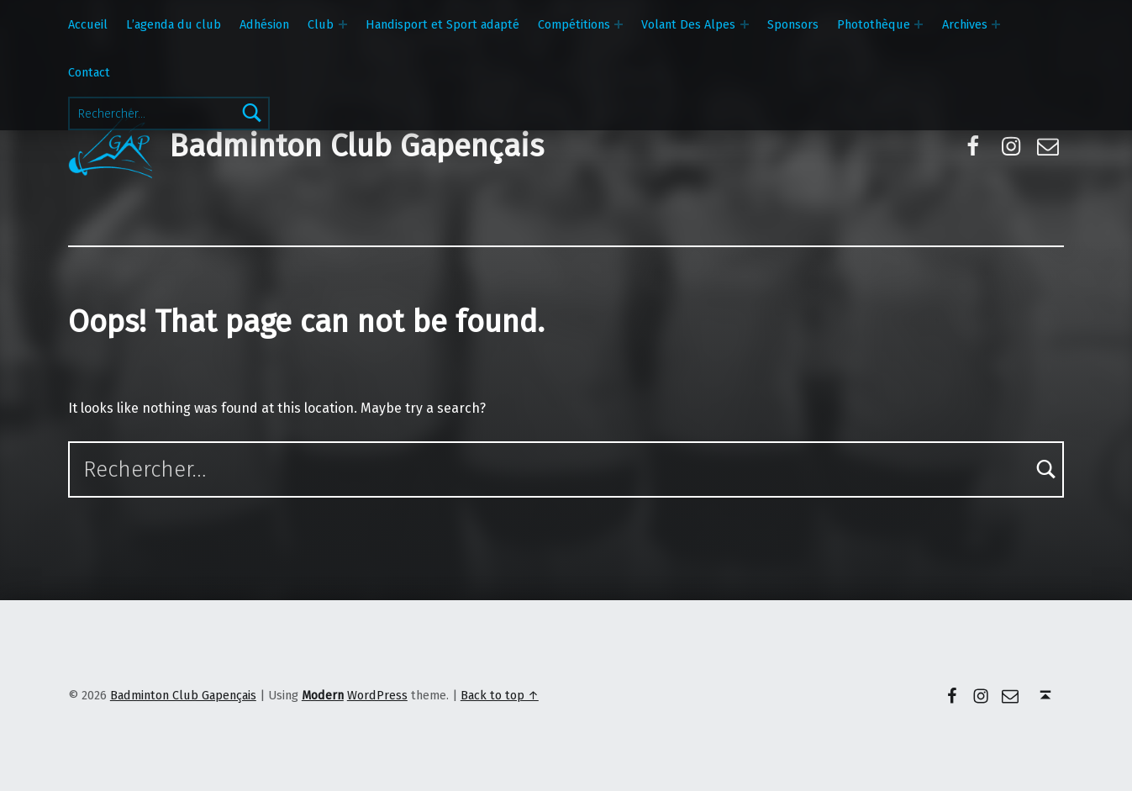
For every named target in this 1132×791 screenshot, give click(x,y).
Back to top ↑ (500, 695)
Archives (964, 24)
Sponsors (793, 24)
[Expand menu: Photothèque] (918, 24)
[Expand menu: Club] (343, 24)
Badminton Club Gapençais (356, 146)
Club (321, 24)
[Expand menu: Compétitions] (618, 24)
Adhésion (264, 24)
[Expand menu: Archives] (996, 24)
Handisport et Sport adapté (442, 24)
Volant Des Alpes (688, 24)
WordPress (377, 695)
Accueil (88, 24)
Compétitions (574, 24)
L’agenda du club (173, 24)
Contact (89, 72)
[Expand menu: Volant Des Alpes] (744, 24)
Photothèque (873, 24)
